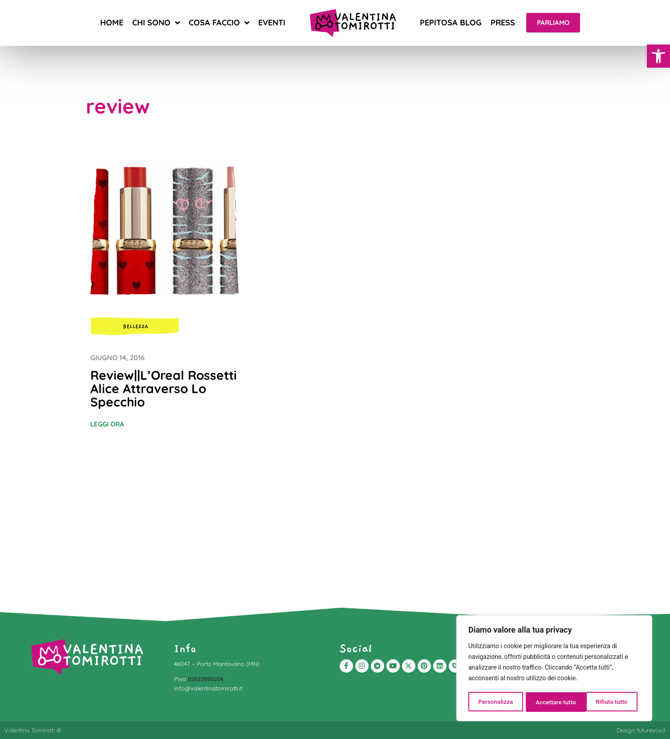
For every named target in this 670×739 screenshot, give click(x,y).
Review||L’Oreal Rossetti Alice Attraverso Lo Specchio (163, 388)
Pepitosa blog (451, 22)
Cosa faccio (219, 22)
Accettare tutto (610, 702)
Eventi (271, 22)
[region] (554, 669)
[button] (658, 56)
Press (503, 22)
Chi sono (156, 22)
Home (111, 22)
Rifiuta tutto (551, 702)
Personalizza (495, 702)
